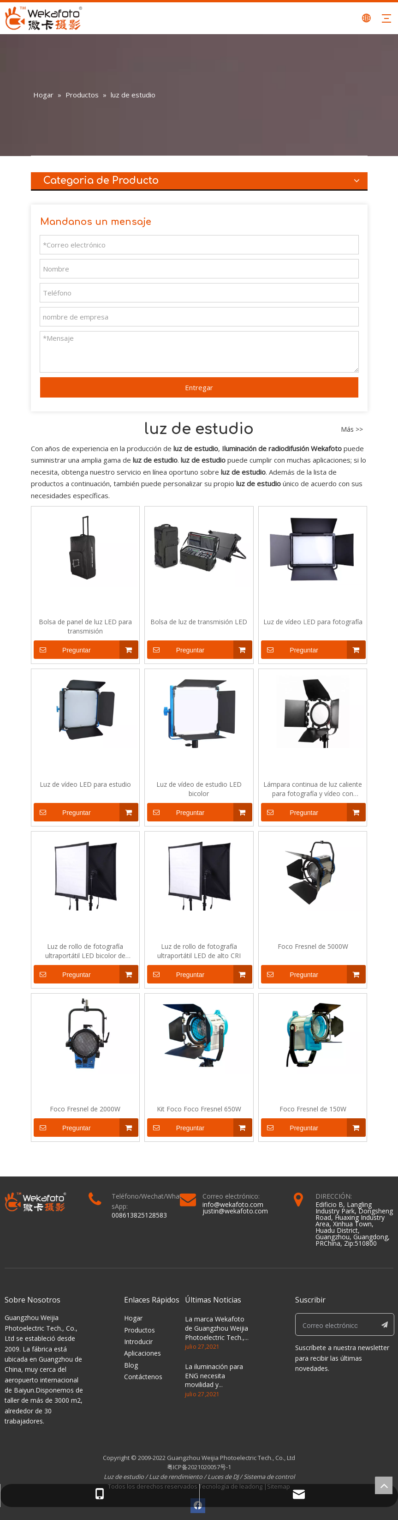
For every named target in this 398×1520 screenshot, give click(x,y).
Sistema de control (269, 1476)
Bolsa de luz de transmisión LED (198, 621)
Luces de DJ (223, 1476)
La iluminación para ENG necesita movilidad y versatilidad (214, 1380)
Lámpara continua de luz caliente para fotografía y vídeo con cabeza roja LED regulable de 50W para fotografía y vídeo (312, 789)
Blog (131, 1365)
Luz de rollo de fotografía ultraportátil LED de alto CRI (199, 951)
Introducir (138, 1341)
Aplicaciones (142, 1353)
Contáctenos (143, 1376)
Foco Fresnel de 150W (312, 1108)
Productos (139, 1330)
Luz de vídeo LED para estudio (85, 784)
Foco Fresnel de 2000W (85, 1108)
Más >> (352, 429)
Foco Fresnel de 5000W (313, 946)
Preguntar (62, 649)
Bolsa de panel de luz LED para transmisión (85, 626)
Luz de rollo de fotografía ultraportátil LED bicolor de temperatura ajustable (85, 951)
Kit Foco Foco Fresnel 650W (199, 1108)
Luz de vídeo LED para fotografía (312, 621)
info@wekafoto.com (232, 1204)
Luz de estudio (124, 1476)
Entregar (199, 387)
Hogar (133, 1318)
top (383, 1485)
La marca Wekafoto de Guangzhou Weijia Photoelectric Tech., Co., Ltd (216, 1333)
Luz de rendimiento (175, 1476)
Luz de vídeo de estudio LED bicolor (199, 789)
